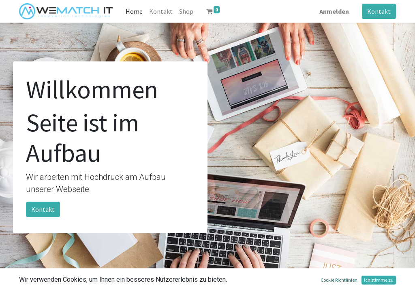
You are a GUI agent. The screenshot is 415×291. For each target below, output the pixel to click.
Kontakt (379, 11)
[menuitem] (134, 11)
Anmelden (334, 11)
